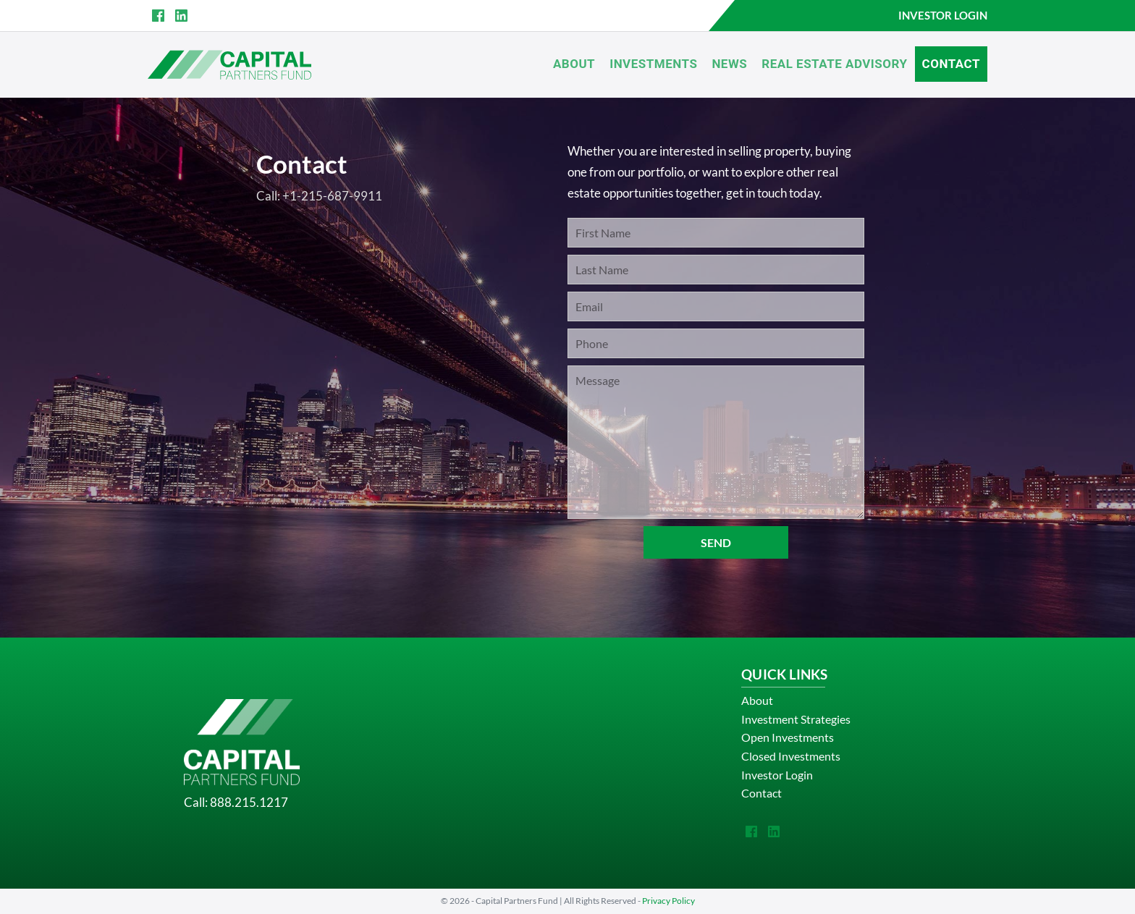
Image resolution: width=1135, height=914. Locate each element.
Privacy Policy (668, 900)
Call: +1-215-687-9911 (319, 195)
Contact (951, 63)
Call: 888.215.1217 (236, 802)
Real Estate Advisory (834, 63)
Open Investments (787, 737)
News (729, 63)
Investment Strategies (796, 719)
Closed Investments (790, 756)
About (574, 63)
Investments (653, 63)
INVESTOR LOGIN (942, 15)
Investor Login (777, 775)
